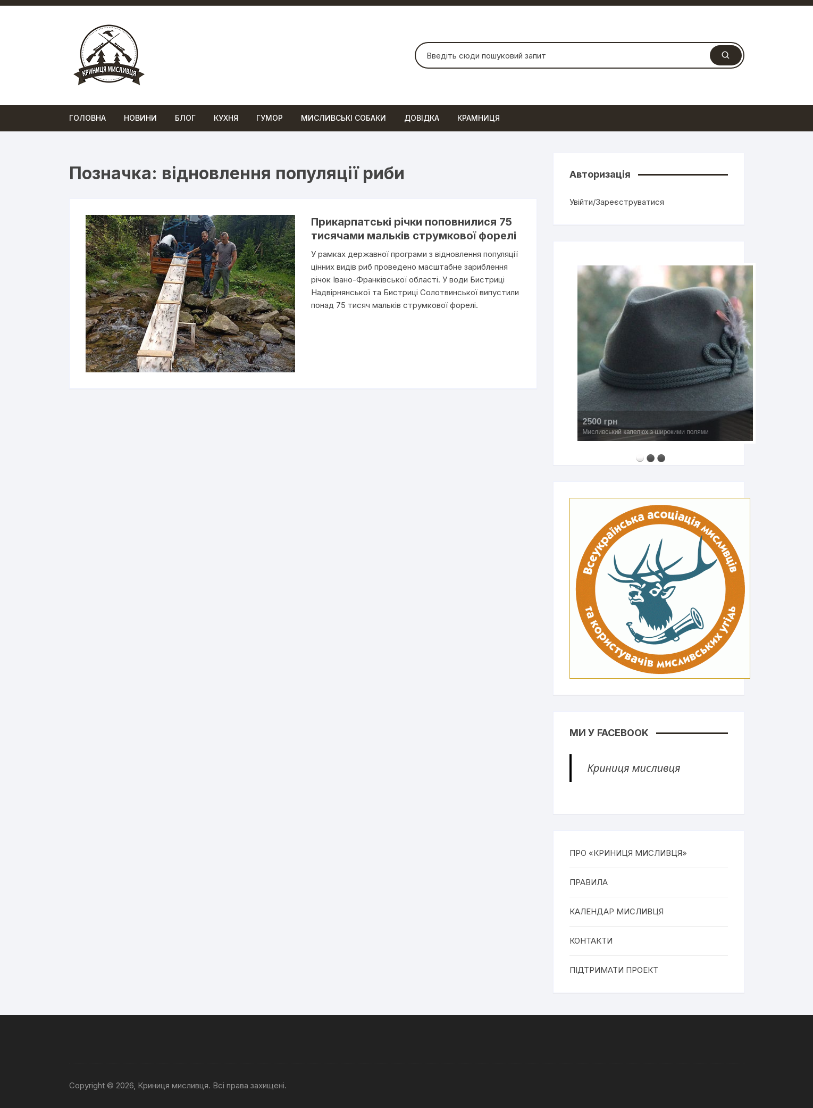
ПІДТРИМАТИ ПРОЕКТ (613, 970)
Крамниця (478, 117)
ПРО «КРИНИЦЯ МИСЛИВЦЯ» (628, 853)
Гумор (269, 117)
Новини (140, 117)
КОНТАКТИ (591, 941)
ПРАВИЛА (588, 882)
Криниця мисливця (634, 768)
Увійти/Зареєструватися (616, 202)
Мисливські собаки (343, 117)
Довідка (421, 117)
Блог (185, 117)
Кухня (226, 117)
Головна (87, 117)
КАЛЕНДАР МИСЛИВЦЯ (616, 911)
